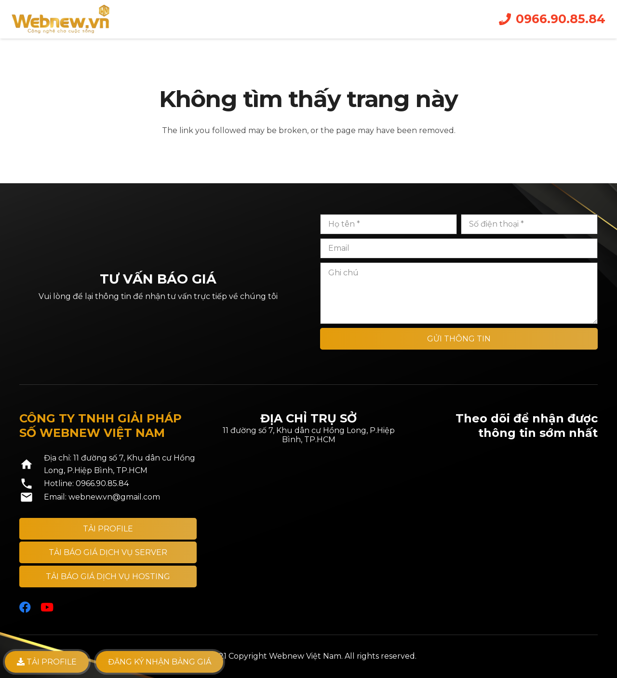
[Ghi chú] (459, 293)
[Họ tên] (388, 224)
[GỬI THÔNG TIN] (459, 339)
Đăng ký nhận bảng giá (159, 661)
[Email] (459, 248)
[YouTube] (47, 607)
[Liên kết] (60, 19)
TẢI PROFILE (47, 661)
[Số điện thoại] (529, 224)
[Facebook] (25, 607)
